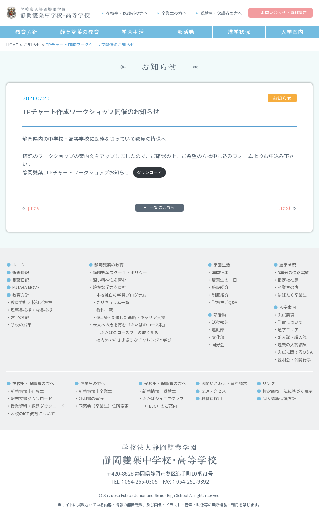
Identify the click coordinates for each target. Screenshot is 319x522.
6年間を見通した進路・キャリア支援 (130, 317)
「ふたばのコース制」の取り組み (127, 332)
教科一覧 (104, 310)
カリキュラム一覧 (113, 302)
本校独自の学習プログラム (121, 295)
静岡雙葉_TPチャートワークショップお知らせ (76, 172)
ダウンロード (149, 173)
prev (30, 208)
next (287, 208)
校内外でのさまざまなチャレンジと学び (133, 340)
